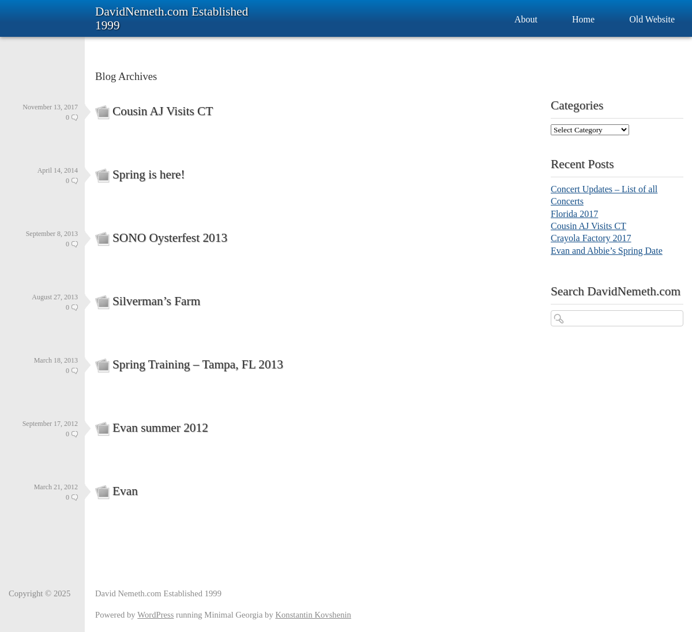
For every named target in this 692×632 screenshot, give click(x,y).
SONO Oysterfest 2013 (169, 238)
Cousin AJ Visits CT (162, 111)
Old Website (652, 19)
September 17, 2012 (50, 424)
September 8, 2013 (52, 234)
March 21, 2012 (56, 487)
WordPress (155, 614)
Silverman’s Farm (156, 301)
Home (583, 19)
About (525, 19)
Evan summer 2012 (160, 428)
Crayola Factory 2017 (591, 238)
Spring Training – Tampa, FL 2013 (197, 364)
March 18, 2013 (56, 360)
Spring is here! (148, 174)
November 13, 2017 (50, 107)
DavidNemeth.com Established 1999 (171, 18)
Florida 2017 (574, 214)
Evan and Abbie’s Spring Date (607, 251)
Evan (125, 491)
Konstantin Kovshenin (313, 614)
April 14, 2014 (57, 170)
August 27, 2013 (55, 297)
